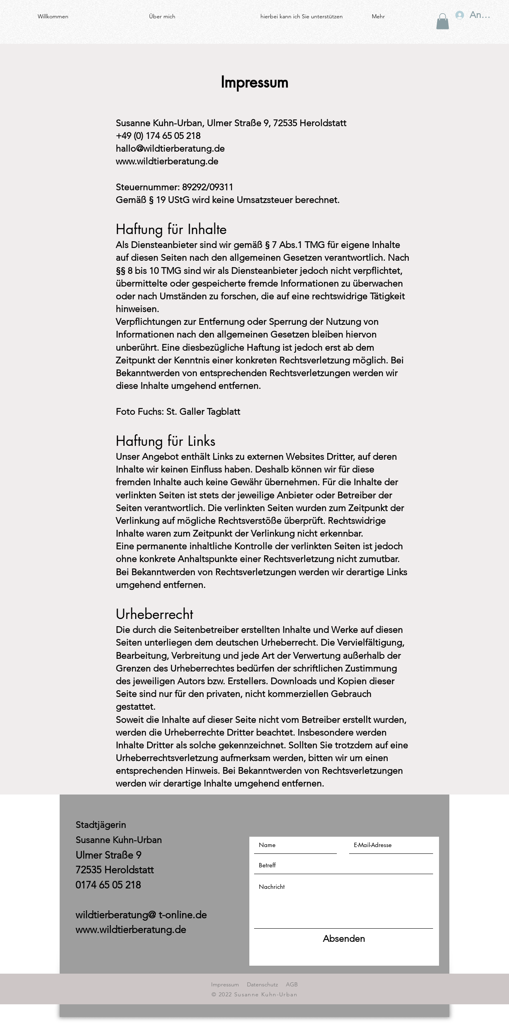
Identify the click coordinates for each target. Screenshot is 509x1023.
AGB (292, 984)
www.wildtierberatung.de (167, 161)
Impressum (225, 984)
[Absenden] (344, 939)
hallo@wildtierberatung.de (170, 148)
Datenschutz (262, 984)
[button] (442, 21)
